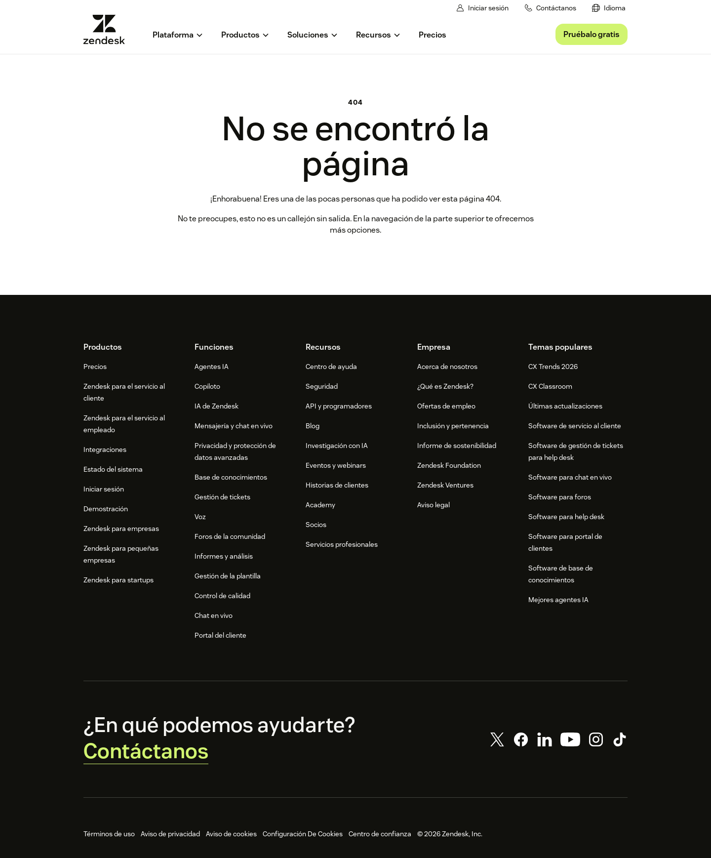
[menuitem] (609, 8)
